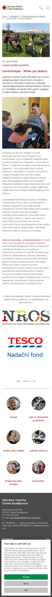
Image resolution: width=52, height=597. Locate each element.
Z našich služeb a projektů (33, 16)
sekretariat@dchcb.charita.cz (25, 517)
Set (26, 590)
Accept (26, 577)
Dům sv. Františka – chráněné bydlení (21, 240)
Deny (26, 583)
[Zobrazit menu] (48, 7)
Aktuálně (14, 16)
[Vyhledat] (41, 8)
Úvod (4, 16)
